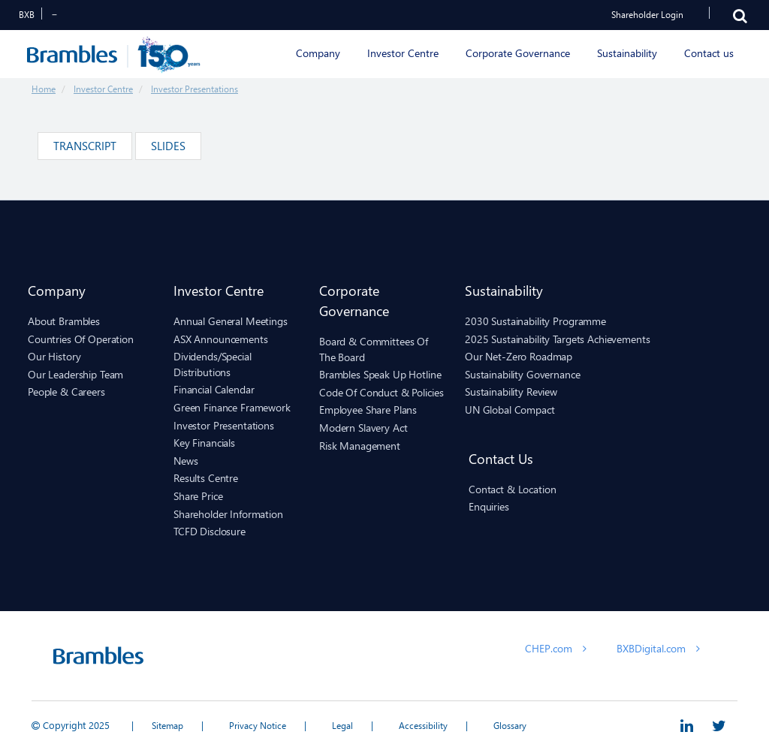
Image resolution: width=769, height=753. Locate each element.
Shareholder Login (647, 14)
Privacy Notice (257, 725)
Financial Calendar (213, 389)
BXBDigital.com (658, 648)
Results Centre (205, 478)
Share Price (197, 496)
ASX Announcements (220, 339)
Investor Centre (103, 89)
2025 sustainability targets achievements (557, 339)
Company (57, 290)
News (185, 460)
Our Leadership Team (75, 374)
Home (44, 89)
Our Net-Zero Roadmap (518, 356)
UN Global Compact (510, 409)
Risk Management (359, 445)
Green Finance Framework (232, 407)
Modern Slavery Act (363, 427)
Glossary (509, 725)
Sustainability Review (511, 391)
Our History (54, 356)
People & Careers (66, 391)
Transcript (84, 145)
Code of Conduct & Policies (381, 392)
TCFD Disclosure (209, 531)
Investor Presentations (194, 89)
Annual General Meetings (230, 321)
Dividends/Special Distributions (212, 364)
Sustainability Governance (523, 374)
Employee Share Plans (368, 409)
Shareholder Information (228, 514)
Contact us (501, 458)
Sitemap (167, 725)
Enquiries (489, 506)
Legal (342, 725)
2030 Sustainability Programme (535, 321)
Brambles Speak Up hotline (380, 374)
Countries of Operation (81, 339)
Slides (168, 145)
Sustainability (504, 290)
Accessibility (423, 725)
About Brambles (64, 321)
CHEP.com (556, 648)
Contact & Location (512, 489)
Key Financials (204, 442)
